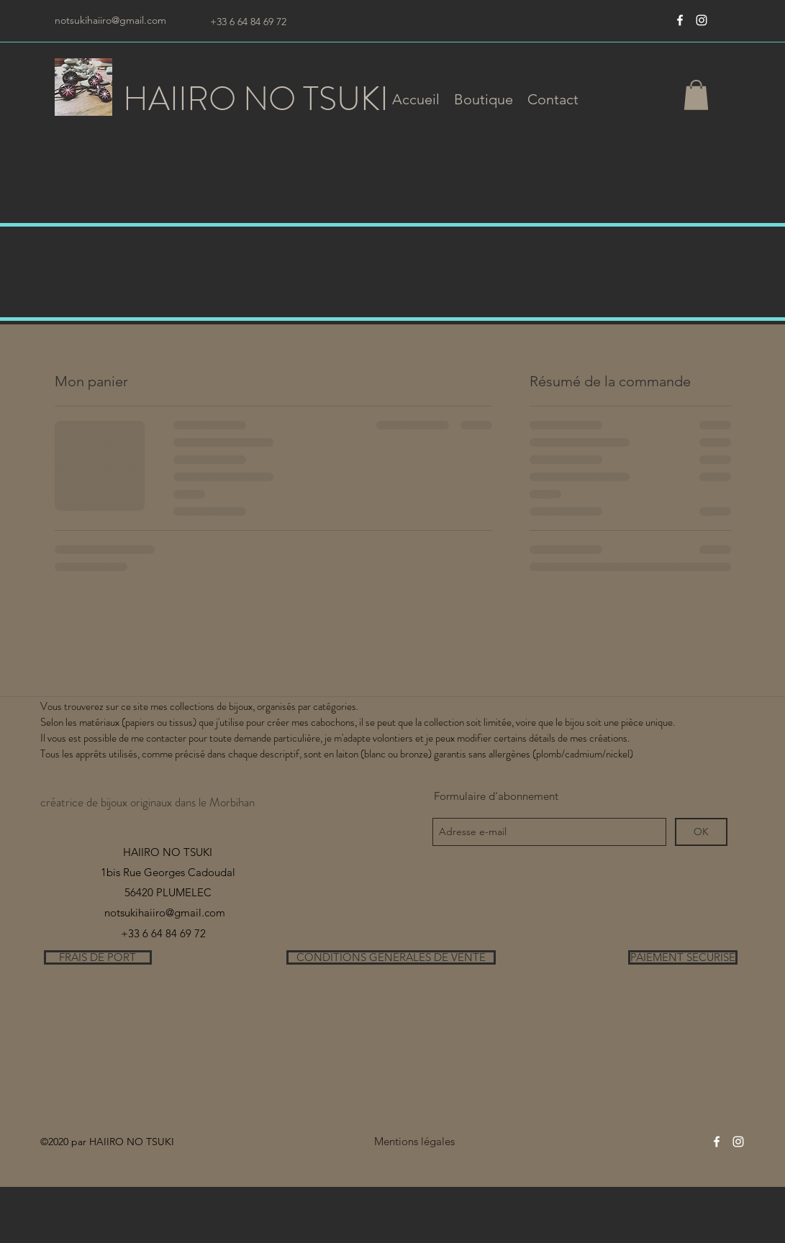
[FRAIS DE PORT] (98, 957)
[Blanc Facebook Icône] (680, 20)
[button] (483, 99)
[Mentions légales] (415, 1142)
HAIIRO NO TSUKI (256, 99)
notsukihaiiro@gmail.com (110, 20)
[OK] (701, 832)
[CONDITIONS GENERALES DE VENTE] (391, 957)
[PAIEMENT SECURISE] (683, 957)
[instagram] (701, 20)
